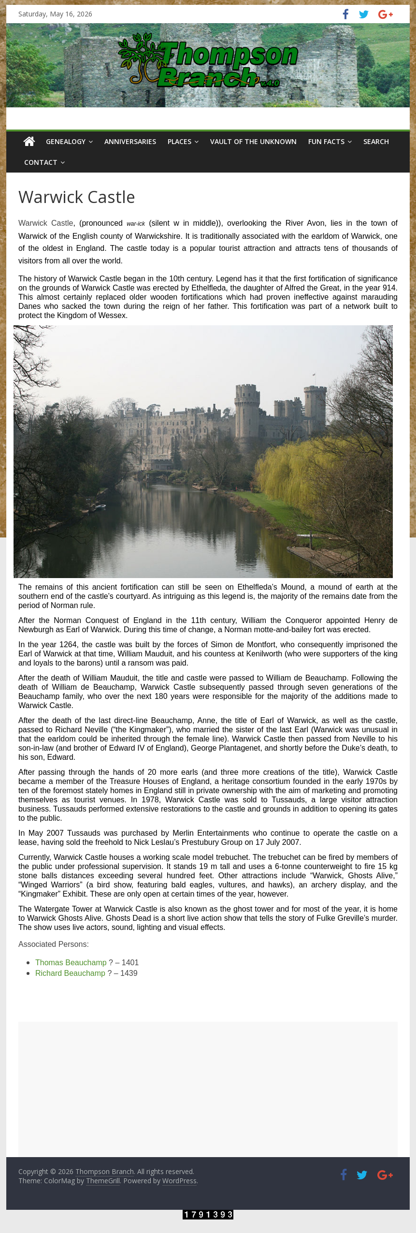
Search (376, 141)
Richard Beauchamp (70, 973)
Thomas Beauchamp (71, 962)
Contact (40, 162)
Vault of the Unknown (253, 141)
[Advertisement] (208, 1089)
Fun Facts (326, 141)
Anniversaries (130, 141)
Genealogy (66, 141)
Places (179, 141)
